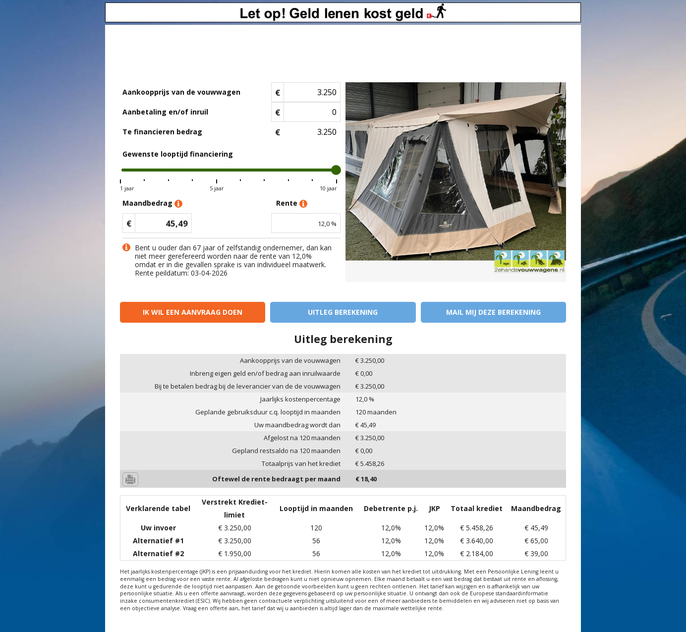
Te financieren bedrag (162, 131)
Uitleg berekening (343, 312)
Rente (291, 203)
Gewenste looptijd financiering (177, 154)
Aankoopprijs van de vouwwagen (181, 92)
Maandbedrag (152, 203)
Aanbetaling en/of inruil (165, 111)
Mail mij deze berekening (493, 312)
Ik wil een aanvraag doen (192, 312)
